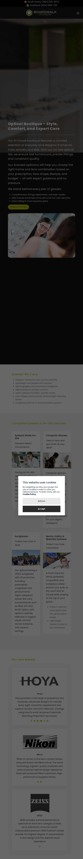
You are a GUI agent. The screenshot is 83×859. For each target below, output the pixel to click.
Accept (41, 509)
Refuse (41, 501)
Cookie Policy (29, 494)
